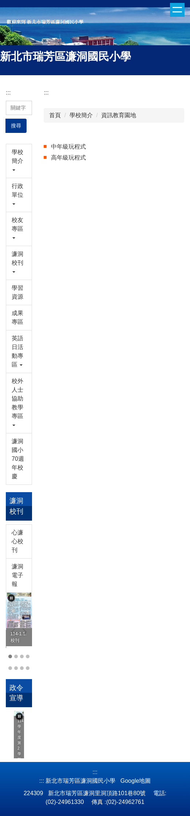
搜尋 (16, 126)
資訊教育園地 (118, 115)
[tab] (10, 656)
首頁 (55, 115)
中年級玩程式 (68, 146)
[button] (19, 161)
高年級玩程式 (68, 157)
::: (8, 92)
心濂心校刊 (17, 541)
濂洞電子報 (17, 575)
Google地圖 (135, 781)
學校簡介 (81, 115)
